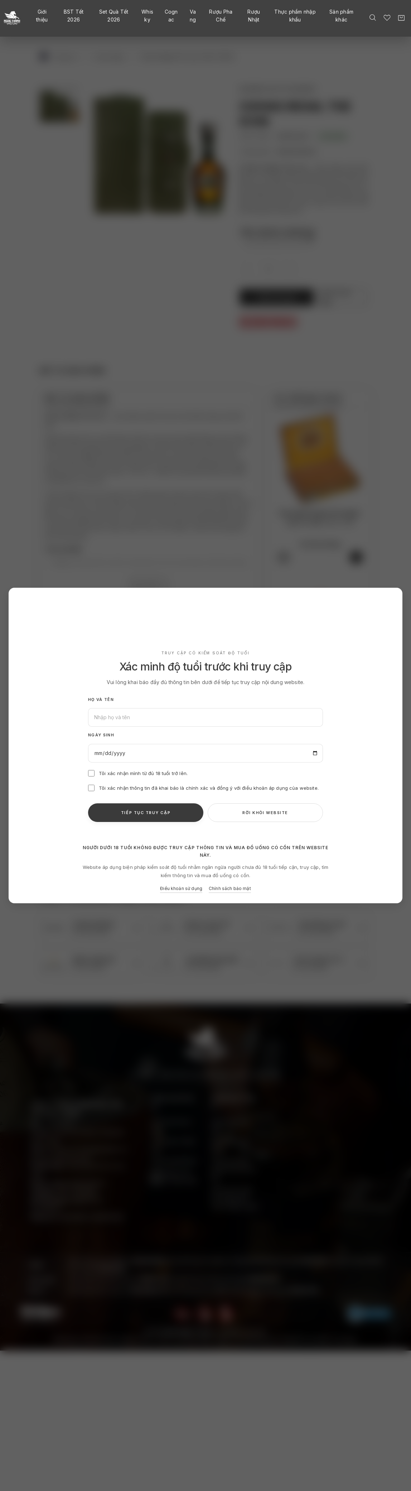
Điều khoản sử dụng (181, 888)
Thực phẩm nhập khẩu (295, 16)
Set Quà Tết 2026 (114, 16)
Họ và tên (101, 699)
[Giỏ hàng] (401, 18)
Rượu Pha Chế (220, 16)
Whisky (147, 16)
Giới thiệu (42, 16)
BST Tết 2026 (74, 16)
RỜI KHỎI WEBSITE (265, 812)
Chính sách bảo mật (230, 888)
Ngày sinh (101, 734)
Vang (193, 16)
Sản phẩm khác (341, 16)
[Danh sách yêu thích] (387, 17)
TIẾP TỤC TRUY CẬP (145, 812)
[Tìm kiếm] (372, 17)
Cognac (171, 16)
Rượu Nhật (253, 16)
